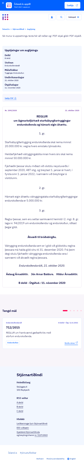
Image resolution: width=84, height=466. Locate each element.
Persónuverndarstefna (55, 459)
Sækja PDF (11, 98)
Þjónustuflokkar (28, 452)
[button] (72, 5)
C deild (20, 411)
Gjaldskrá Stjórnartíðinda (28, 432)
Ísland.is (12, 452)
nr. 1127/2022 (41, 435)
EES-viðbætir (23, 427)
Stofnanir (40, 459)
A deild (20, 402)
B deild (20, 406)
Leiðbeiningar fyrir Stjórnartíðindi (32, 423)
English (73, 459)
